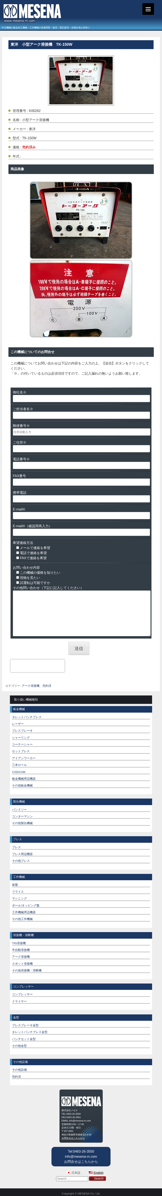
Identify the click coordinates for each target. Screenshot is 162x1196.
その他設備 (19, 1069)
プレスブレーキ (22, 730)
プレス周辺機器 (22, 854)
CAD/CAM (18, 772)
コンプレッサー (22, 994)
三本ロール (19, 765)
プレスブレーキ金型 (25, 1025)
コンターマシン (22, 816)
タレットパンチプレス (27, 717)
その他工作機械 (22, 919)
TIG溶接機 (19, 943)
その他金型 (19, 1045)
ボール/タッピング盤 (25, 905)
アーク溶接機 (30, 685)
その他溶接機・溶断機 (27, 970)
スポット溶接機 (22, 963)
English (98, 1172)
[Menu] (148, 9)
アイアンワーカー (24, 758)
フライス (18, 891)
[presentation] (38, 665)
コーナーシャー (22, 744)
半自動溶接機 (21, 950)
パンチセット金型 (24, 1039)
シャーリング (21, 737)
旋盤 (15, 884)
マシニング (19, 898)
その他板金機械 (22, 785)
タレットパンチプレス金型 (29, 1032)
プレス (16, 847)
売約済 (46, 685)
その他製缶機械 (22, 823)
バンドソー (19, 809)
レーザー (18, 724)
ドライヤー (19, 1001)
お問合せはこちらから (73, 1138)
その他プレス (21, 860)
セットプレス (21, 751)
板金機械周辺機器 (24, 778)
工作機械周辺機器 (24, 912)
